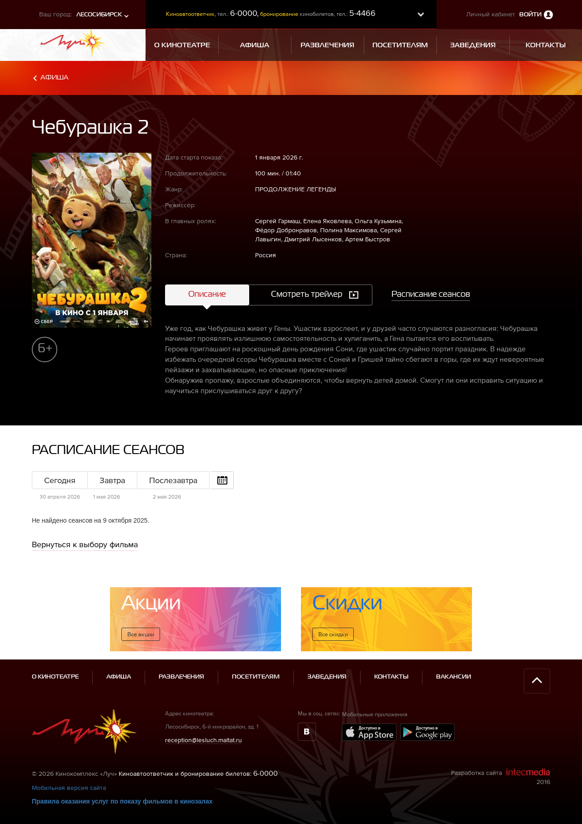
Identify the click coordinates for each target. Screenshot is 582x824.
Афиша (54, 77)
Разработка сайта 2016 (500, 776)
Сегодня (59, 480)
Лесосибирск (99, 15)
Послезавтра (173, 480)
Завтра (112, 480)
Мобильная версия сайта (69, 787)
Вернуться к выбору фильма (85, 544)
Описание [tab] (207, 294)
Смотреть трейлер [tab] (306, 294)
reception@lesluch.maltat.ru (203, 740)
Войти (530, 15)
